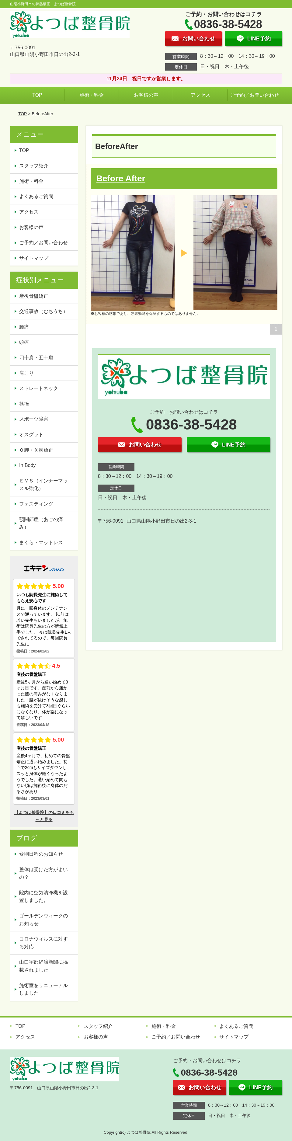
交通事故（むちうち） (43, 311)
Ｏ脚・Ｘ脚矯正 (36, 450)
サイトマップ (33, 258)
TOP (37, 95)
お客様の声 (146, 95)
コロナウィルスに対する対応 (43, 942)
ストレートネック (38, 388)
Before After (120, 178)
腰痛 (24, 326)
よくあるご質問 (36, 196)
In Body (27, 465)
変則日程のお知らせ (41, 854)
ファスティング (36, 503)
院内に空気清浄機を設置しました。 (43, 896)
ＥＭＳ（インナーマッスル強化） (43, 484)
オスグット (31, 434)
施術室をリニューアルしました (43, 989)
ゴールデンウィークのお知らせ (43, 919)
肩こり (26, 373)
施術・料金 (91, 95)
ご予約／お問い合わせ (254, 95)
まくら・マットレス (41, 542)
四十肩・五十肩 (36, 357)
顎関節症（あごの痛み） (41, 523)
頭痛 (24, 342)
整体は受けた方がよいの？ (43, 873)
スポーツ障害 (33, 419)
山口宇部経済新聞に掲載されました (43, 965)
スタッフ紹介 (33, 165)
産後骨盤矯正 (33, 296)
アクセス (200, 95)
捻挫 (24, 403)
